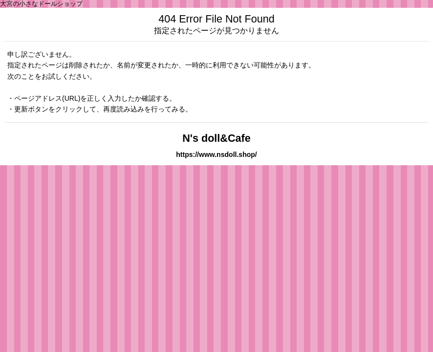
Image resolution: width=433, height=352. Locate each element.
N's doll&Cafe (216, 138)
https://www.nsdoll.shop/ (216, 154)
